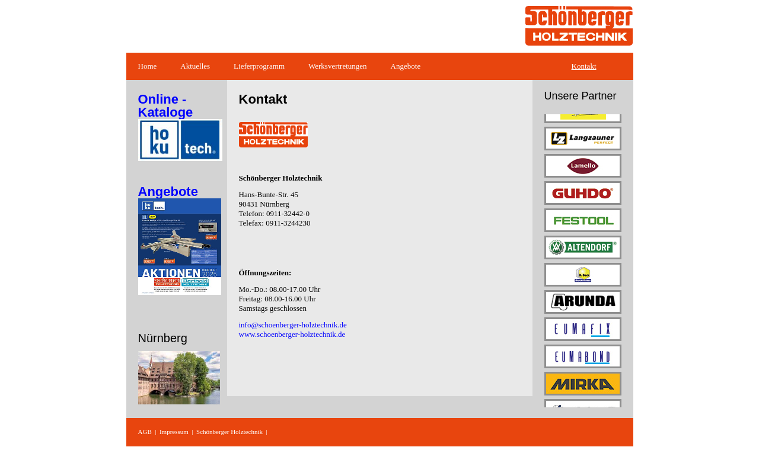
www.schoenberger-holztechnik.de (292, 334)
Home (147, 66)
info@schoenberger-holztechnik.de (293, 324)
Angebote (406, 66)
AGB (145, 431)
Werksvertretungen (337, 66)
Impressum (174, 431)
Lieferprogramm (259, 66)
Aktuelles (195, 66)
